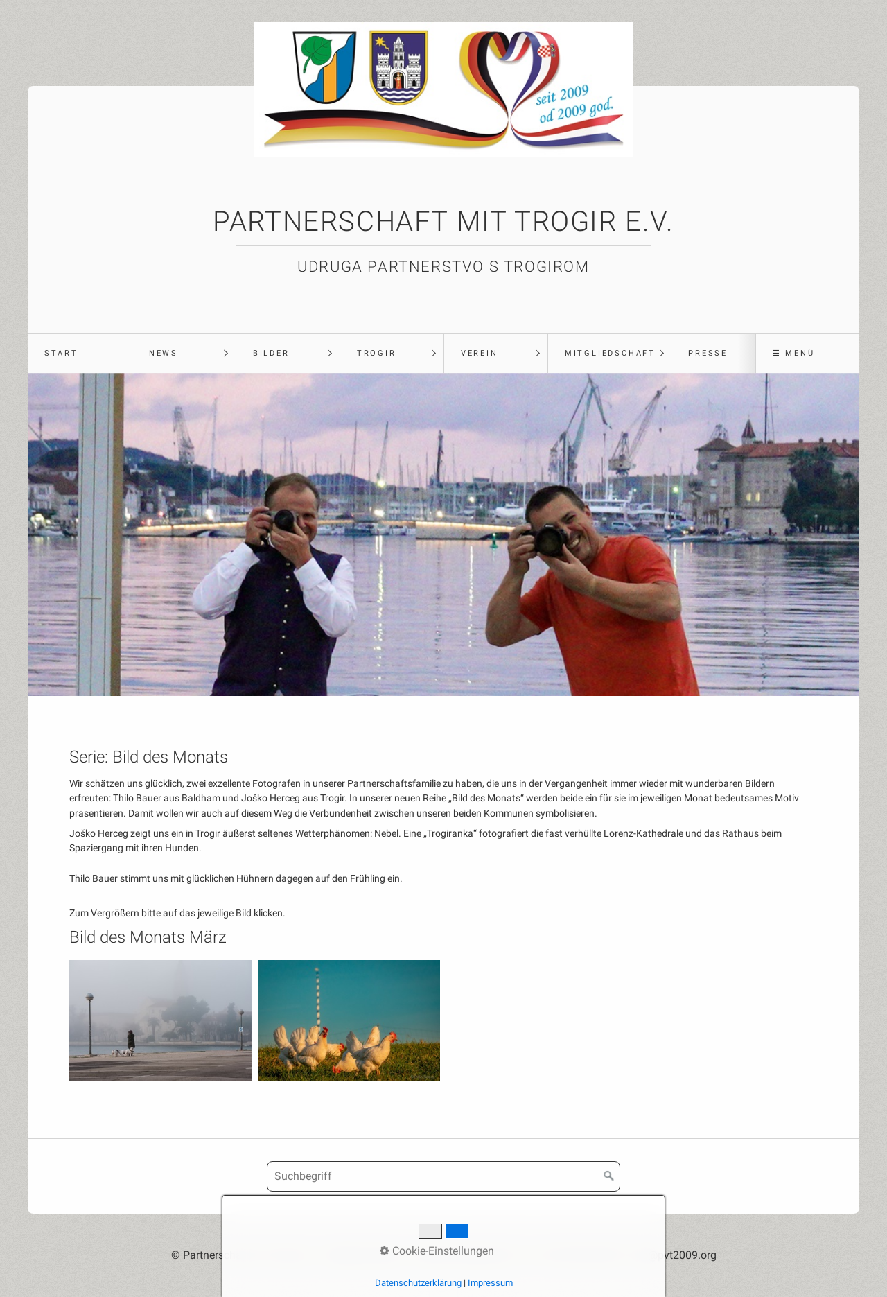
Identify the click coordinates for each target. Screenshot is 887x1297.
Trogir (376, 353)
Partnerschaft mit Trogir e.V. (443, 221)
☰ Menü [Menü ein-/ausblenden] (794, 353)
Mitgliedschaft (610, 353)
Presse (708, 353)
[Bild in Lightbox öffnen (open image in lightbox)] (160, 1020)
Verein (479, 353)
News (163, 353)
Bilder (271, 353)
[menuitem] (80, 353)
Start (61, 353)
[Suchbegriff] (443, 1176)
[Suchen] (609, 1176)
